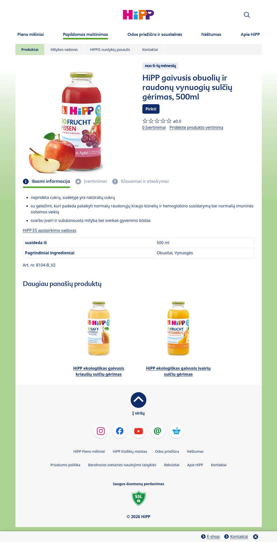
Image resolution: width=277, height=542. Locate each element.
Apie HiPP (195, 464)
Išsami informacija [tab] (50, 181)
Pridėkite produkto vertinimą (196, 127)
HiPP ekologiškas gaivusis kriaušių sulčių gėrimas (98, 371)
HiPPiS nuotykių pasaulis (110, 49)
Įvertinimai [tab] (95, 181)
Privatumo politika (65, 464)
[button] (247, 14)
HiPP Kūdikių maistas (130, 451)
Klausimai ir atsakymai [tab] (144, 181)
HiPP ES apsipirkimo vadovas (49, 230)
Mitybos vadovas (64, 49)
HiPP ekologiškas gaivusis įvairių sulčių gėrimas (178, 371)
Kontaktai (150, 49)
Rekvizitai (171, 464)
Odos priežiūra (167, 451)
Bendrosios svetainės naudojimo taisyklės (122, 464)
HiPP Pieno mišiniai (89, 451)
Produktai (30, 49)
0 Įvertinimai (154, 127)
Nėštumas (195, 451)
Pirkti (151, 109)
